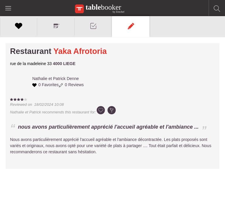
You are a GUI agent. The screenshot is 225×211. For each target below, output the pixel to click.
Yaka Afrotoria (80, 51)
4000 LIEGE (64, 63)
